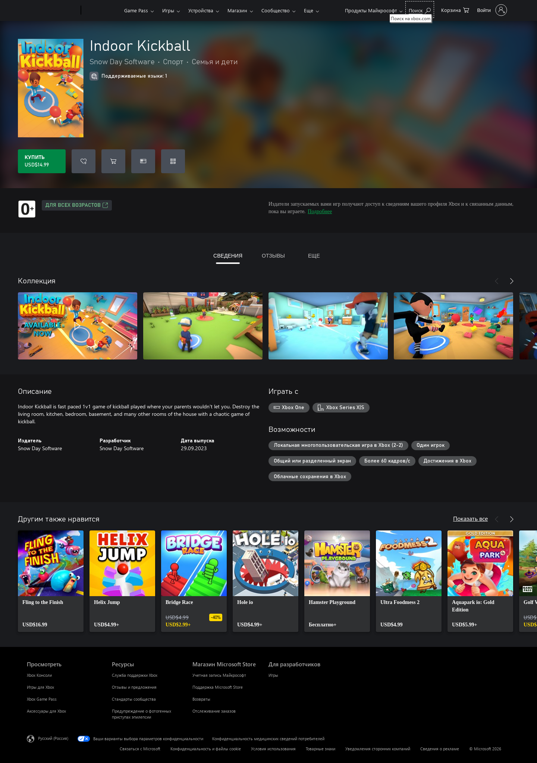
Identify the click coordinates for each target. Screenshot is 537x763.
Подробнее (320, 211)
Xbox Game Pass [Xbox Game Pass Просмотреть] (42, 699)
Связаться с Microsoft (140, 748)
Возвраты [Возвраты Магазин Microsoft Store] (201, 699)
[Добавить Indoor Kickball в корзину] (113, 161)
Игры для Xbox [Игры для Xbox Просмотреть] (40, 687)
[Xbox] (102, 10)
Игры (168, 10)
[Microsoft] (52, 10)
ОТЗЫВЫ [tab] (273, 255)
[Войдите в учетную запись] (491, 10)
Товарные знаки (320, 748)
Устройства (200, 10)
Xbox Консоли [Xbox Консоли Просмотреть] (39, 675)
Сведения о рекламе (439, 748)
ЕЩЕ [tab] (314, 255)
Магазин (237, 10)
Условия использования (273, 748)
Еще (308, 10)
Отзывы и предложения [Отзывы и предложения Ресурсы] (134, 687)
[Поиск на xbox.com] (419, 9)
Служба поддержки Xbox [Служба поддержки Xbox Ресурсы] (134, 675)
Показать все (470, 518)
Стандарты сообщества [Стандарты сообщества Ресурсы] (134, 699)
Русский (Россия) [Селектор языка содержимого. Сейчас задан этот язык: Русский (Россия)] (53, 738)
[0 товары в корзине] (455, 9)
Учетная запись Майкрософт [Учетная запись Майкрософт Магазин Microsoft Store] (219, 675)
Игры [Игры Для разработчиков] (273, 675)
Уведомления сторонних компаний (377, 748)
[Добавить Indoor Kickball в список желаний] (83, 161)
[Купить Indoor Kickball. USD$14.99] (42, 161)
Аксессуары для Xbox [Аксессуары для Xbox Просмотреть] (46, 710)
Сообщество (275, 10)
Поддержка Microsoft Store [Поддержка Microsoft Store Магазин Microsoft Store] (217, 687)
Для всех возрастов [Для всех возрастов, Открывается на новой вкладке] (76, 205)
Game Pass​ (136, 10)
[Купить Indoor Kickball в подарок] (143, 161)
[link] (51, 581)
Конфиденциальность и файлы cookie (205, 748)
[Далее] (511, 281)
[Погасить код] (173, 161)
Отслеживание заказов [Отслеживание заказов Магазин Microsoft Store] (214, 710)
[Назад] (496, 281)
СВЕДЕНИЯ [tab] (227, 255)
